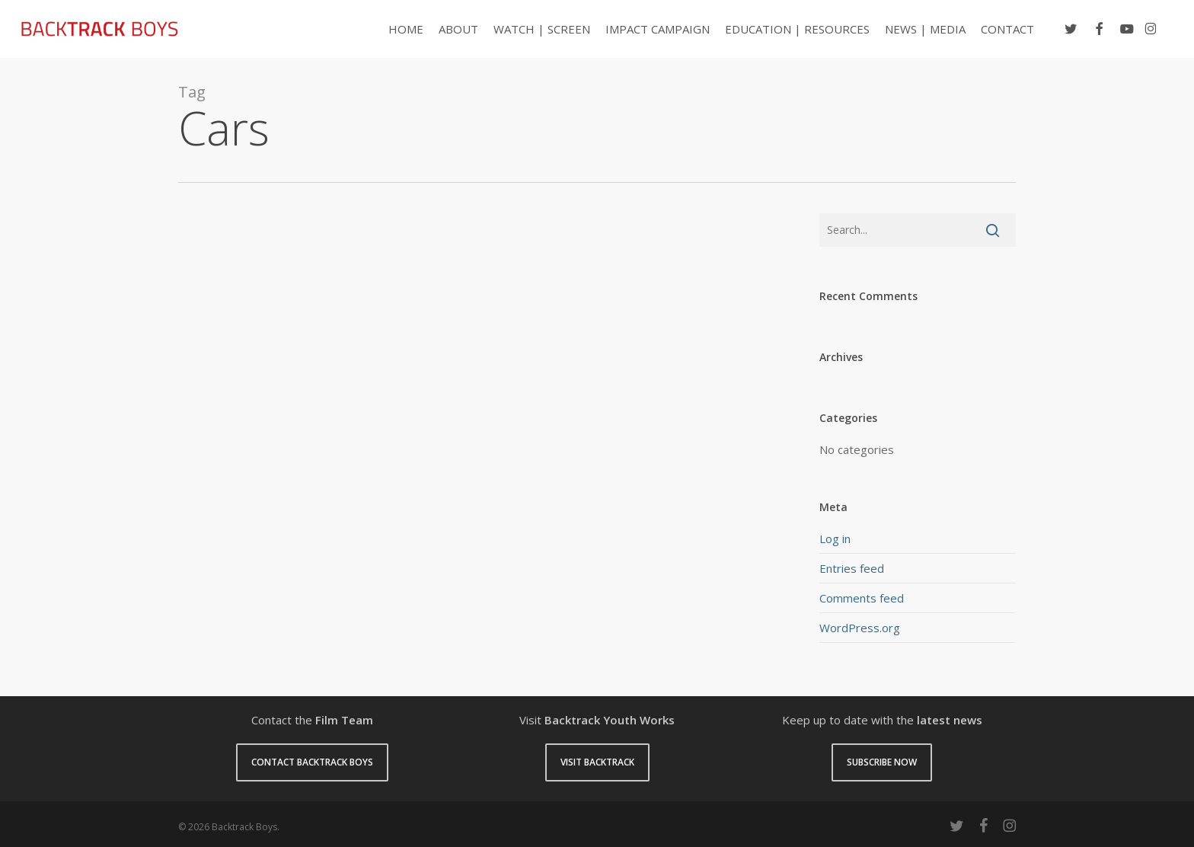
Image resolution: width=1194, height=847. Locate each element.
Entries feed (851, 568)
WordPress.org (859, 627)
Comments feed (861, 598)
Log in (835, 538)
